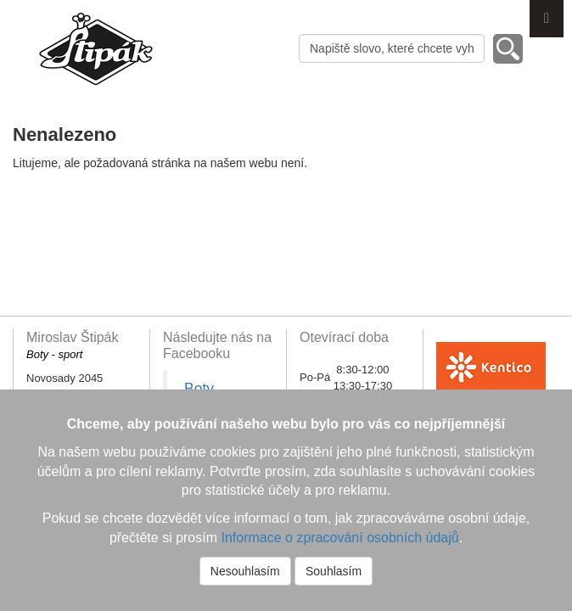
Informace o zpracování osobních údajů (339, 537)
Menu (547, 18)
